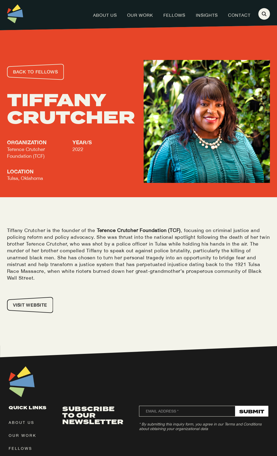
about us (21, 422)
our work (22, 435)
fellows (20, 448)
